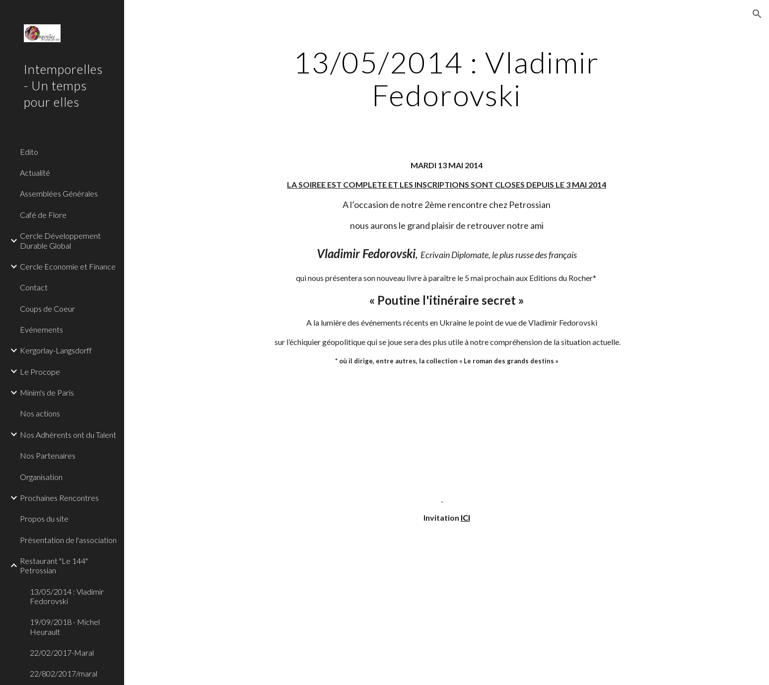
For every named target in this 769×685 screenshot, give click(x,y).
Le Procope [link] (40, 371)
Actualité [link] (35, 172)
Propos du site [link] (44, 518)
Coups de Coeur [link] (47, 308)
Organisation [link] (41, 476)
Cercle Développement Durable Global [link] (60, 240)
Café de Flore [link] (43, 214)
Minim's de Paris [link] (47, 392)
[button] (757, 14)
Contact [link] (34, 287)
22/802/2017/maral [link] (63, 673)
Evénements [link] (41, 329)
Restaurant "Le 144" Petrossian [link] (54, 565)
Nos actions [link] (40, 413)
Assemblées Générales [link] (59, 193)
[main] (446, 78)
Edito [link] (29, 151)
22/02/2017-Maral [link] (62, 652)
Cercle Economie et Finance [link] (68, 266)
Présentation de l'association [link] (68, 540)
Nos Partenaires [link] (47, 455)
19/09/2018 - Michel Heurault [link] (65, 626)
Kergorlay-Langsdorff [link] (56, 350)
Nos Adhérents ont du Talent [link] (68, 434)
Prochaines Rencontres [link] (59, 497)
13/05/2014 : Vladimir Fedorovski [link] (67, 596)
